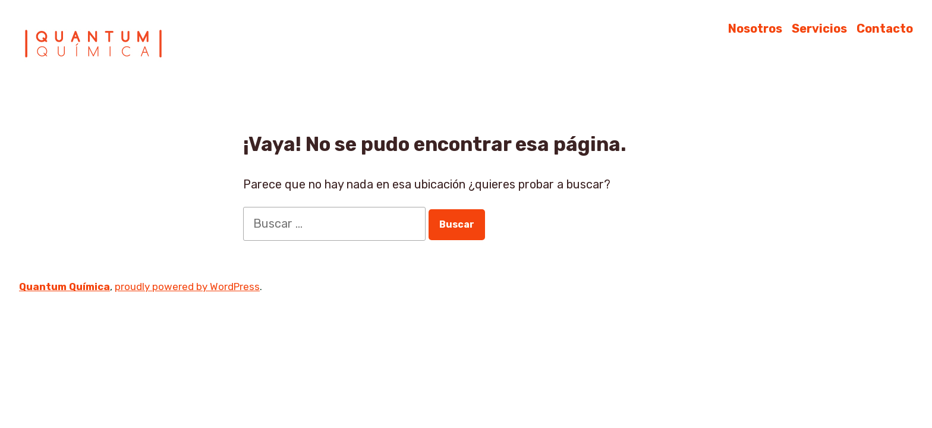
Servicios (819, 28)
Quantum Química (64, 286)
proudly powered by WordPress (187, 286)
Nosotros (755, 28)
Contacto (885, 28)
